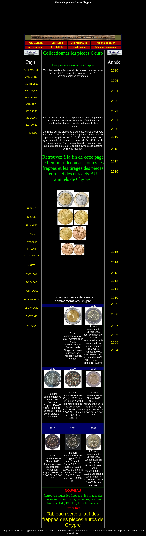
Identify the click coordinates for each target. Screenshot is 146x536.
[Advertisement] (73, 19)
